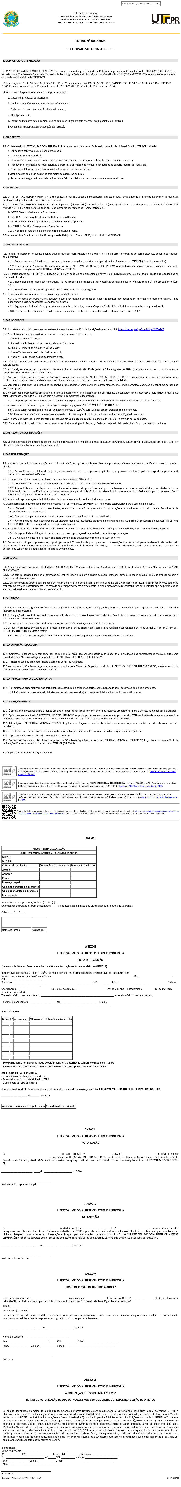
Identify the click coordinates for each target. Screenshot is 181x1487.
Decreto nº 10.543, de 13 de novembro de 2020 (140, 786)
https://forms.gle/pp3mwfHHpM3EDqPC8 (141, 329)
